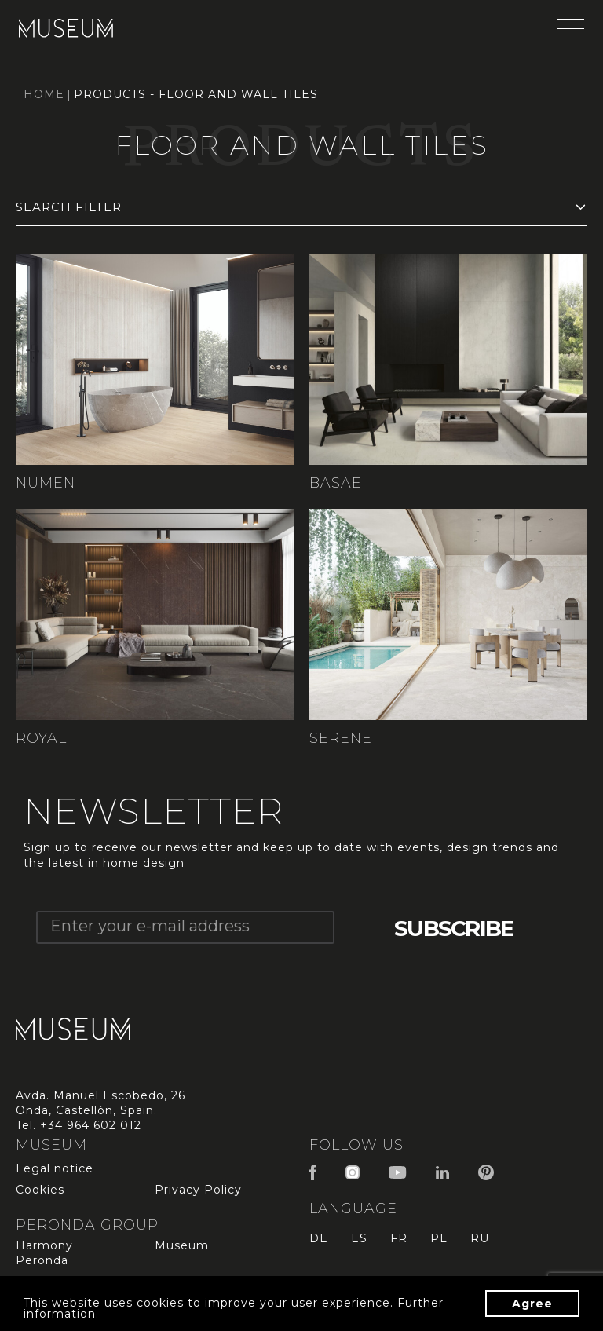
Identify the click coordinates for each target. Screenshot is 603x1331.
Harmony (44, 1245)
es (359, 1238)
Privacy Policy (198, 1190)
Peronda (42, 1260)
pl (439, 1238)
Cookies (40, 1190)
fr (398, 1238)
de (318, 1238)
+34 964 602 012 (90, 1125)
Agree (532, 1303)
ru (479, 1238)
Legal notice (54, 1168)
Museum (182, 1245)
